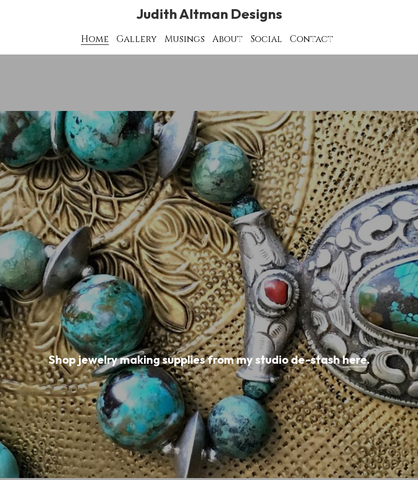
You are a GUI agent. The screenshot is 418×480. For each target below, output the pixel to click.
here (354, 359)
